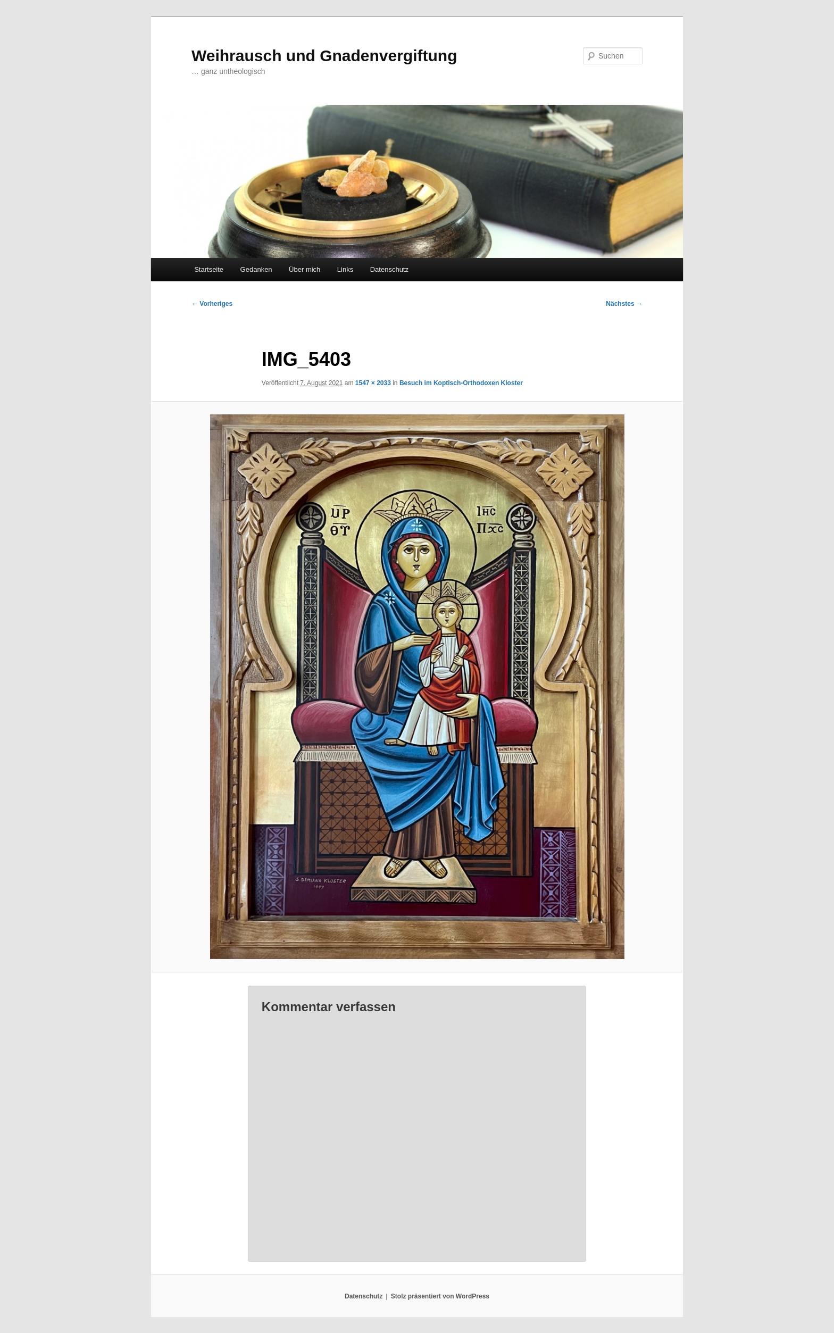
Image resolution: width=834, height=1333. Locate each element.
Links (345, 269)
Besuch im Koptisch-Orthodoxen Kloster (461, 383)
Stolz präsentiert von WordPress (440, 1296)
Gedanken (256, 269)
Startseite (208, 269)
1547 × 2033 (373, 383)
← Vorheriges (211, 303)
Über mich (304, 269)
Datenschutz (389, 269)
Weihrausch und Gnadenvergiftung (324, 55)
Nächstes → (624, 303)
